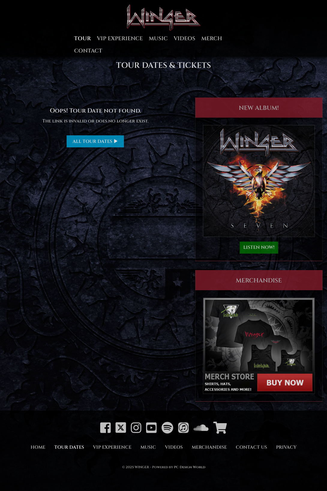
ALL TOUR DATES (95, 141)
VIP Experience (120, 38)
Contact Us (251, 447)
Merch (211, 38)
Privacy (286, 447)
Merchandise (209, 447)
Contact (88, 51)
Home (38, 447)
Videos (184, 38)
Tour (82, 38)
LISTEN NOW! (258, 247)
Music (158, 38)
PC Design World (189, 467)
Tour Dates (69, 447)
